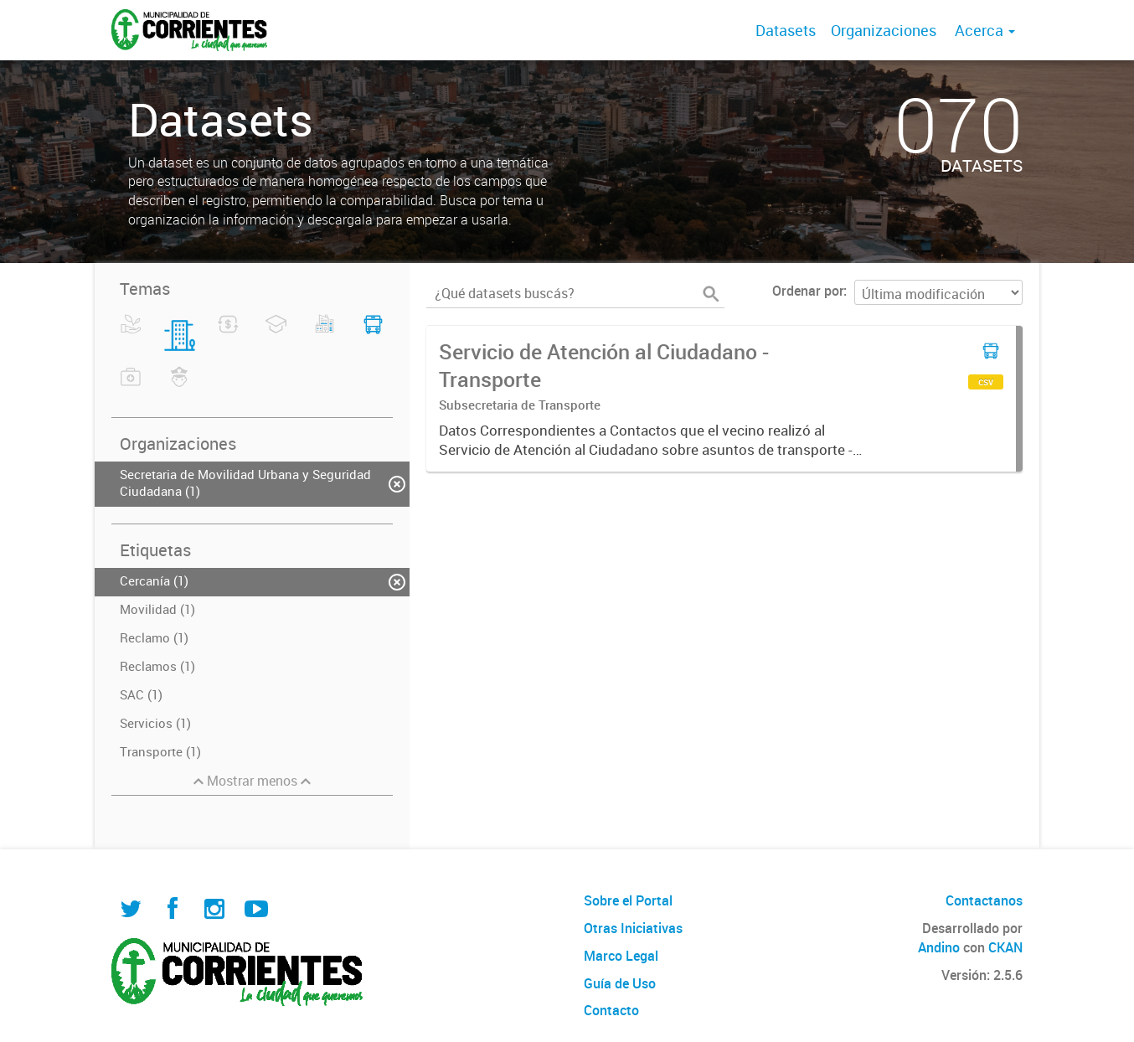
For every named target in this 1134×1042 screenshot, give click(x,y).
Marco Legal (621, 956)
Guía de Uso (620, 983)
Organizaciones (883, 30)
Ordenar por (807, 290)
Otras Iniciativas (633, 928)
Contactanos (984, 900)
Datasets (785, 30)
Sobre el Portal (628, 900)
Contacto (611, 1010)
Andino (939, 947)
